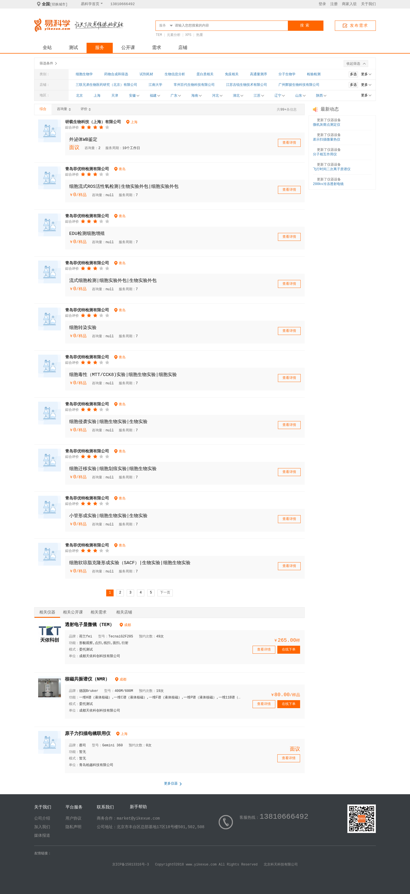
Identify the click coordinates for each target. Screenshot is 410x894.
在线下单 (289, 650)
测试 (73, 47)
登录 (322, 4)
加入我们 (42, 827)
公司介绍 (42, 818)
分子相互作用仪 (325, 155)
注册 (334, 4)
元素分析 (174, 35)
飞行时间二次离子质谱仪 (331, 169)
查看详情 (289, 143)
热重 (199, 35)
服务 (99, 47)
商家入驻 (349, 4)
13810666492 (122, 4)
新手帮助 (138, 807)
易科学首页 (90, 4)
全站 (47, 47)
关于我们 (368, 4)
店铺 (182, 47)
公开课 (128, 47)
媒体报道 (42, 835)
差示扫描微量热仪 (326, 140)
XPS (188, 35)
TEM (159, 35)
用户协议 (73, 818)
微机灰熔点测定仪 (326, 125)
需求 (156, 47)
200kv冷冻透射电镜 (328, 184)
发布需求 (359, 25)
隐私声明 (73, 827)
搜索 (305, 25)
